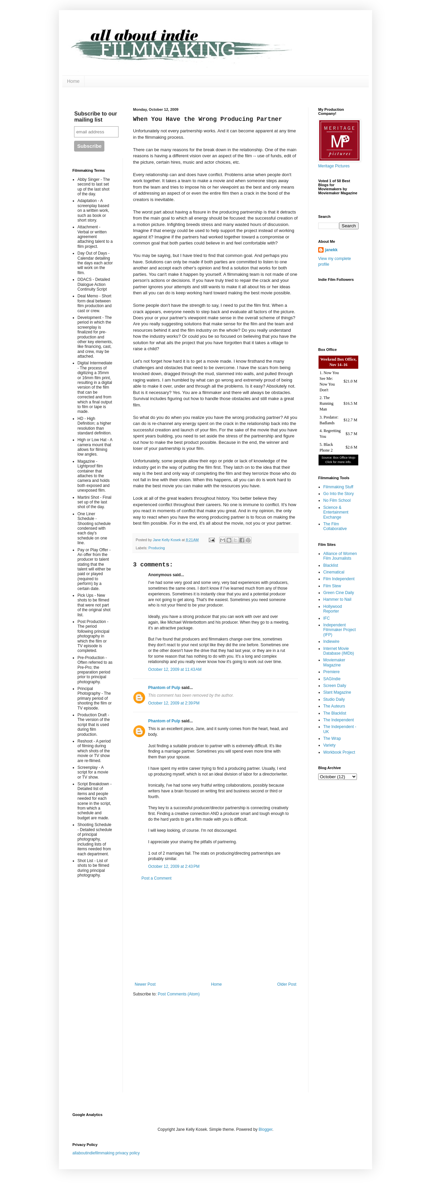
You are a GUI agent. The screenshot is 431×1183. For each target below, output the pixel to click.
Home (73, 81)
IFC (326, 618)
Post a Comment (156, 878)
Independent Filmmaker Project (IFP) (339, 630)
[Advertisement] (215, 931)
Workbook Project (339, 752)
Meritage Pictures (334, 166)
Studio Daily (334, 699)
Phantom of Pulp (164, 687)
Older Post (286, 984)
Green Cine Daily (338, 592)
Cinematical (333, 572)
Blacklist (330, 565)
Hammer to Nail (337, 599)
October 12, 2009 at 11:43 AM (174, 669)
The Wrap (332, 738)
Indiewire (331, 641)
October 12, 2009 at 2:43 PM (173, 866)
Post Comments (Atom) (179, 994)
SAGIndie (331, 679)
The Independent (338, 720)
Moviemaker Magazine (334, 662)
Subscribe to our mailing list (95, 117)
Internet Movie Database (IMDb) (338, 651)
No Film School (337, 500)
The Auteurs (334, 706)
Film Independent (339, 579)
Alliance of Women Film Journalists (340, 556)
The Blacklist (334, 713)
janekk (331, 250)
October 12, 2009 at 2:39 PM (173, 703)
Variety (329, 745)
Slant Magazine (337, 692)
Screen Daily (334, 685)
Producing (156, 548)
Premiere (331, 671)
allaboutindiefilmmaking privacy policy (106, 1153)
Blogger (265, 1129)
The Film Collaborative (335, 526)
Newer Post (145, 984)
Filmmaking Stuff (338, 487)
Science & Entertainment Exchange (336, 512)
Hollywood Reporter (332, 609)
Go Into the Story (338, 493)
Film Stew (332, 586)
